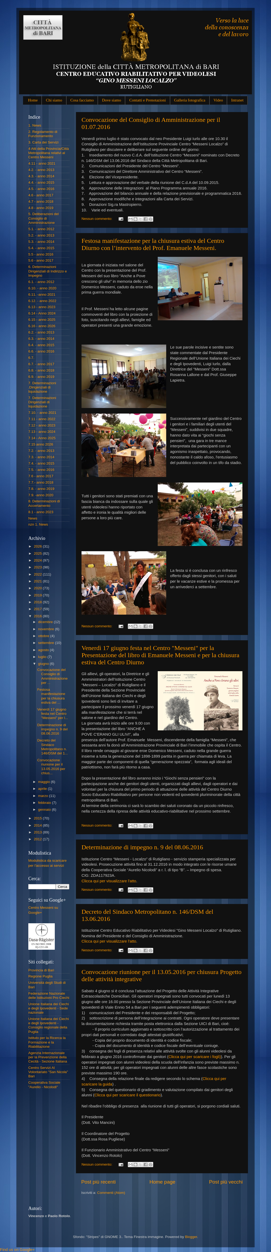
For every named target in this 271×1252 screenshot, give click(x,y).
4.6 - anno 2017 (40, 195)
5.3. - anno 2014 (41, 242)
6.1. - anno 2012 (41, 282)
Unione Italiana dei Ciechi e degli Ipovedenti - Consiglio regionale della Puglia (48, 1025)
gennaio (45, 810)
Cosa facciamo (82, 100)
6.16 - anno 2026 (41, 326)
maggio (44, 782)
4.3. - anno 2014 (41, 176)
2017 (38, 609)
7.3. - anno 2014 (41, 457)
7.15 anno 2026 (40, 444)
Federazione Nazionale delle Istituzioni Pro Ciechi (48, 995)
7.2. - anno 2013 (41, 451)
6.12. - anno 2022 (42, 301)
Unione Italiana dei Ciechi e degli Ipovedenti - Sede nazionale (48, 1008)
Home (33, 100)
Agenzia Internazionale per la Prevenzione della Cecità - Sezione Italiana (47, 1057)
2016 (38, 616)
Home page (162, 1182)
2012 (38, 839)
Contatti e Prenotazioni (147, 100)
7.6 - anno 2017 (40, 476)
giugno (44, 664)
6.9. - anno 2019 (41, 377)
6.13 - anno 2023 (41, 307)
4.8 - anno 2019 (40, 208)
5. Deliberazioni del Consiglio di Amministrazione (43, 218)
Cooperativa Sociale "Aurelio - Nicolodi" (44, 1085)
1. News (34, 125)
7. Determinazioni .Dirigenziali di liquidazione (42, 387)
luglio (42, 657)
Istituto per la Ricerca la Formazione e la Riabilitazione (47, 1042)
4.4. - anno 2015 (41, 182)
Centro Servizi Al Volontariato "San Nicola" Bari (48, 1072)
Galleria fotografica (189, 100)
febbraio (45, 803)
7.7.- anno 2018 (40, 482)
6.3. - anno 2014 (41, 339)
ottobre (44, 636)
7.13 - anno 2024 (41, 432)
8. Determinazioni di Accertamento (44, 503)
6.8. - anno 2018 (41, 370)
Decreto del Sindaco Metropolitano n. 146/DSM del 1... (52, 746)
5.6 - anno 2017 (40, 260)
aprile (43, 789)
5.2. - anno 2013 (41, 235)
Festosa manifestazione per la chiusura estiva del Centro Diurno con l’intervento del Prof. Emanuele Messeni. (153, 244)
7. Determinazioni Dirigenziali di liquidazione (42, 402)
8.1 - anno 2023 (40, 512)
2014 (38, 825)
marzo (43, 796)
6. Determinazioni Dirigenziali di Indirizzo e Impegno (47, 271)
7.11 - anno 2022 (41, 419)
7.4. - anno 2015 (41, 463)
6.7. (31, 358)
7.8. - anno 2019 (41, 489)
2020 (38, 588)
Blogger (191, 1237)
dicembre (46, 622)
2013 (38, 832)
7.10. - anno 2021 (42, 413)
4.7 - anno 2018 (40, 201)
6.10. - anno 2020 (42, 288)
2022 (38, 574)
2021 (38, 581)
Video (218, 100)
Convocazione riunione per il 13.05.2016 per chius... (51, 766)
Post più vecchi (226, 1182)
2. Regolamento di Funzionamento (42, 134)
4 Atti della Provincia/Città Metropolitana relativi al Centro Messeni (48, 153)
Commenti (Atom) (111, 1193)
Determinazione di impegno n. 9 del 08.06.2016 (142, 847)
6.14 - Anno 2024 (42, 313)
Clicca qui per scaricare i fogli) (194, 1057)
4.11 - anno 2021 (41, 163)
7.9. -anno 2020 (40, 495)
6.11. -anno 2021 (41, 294)
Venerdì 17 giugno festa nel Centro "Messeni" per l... (52, 713)
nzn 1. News (38, 524)
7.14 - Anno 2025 (42, 438)
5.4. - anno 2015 (41, 248)
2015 (38, 818)
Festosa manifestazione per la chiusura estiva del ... (51, 696)
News (32, 518)
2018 (38, 602)
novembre (46, 629)
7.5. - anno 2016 (41, 470)
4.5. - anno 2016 (41, 189)
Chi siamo (54, 100)
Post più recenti (98, 1182)
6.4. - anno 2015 (41, 345)
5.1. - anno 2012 (41, 229)
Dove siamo (111, 100)
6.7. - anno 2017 (41, 364)
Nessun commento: (97, 219)
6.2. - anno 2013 (41, 332)
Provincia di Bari (41, 970)
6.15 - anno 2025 (41, 320)
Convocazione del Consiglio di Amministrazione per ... (52, 676)
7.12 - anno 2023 (41, 425)
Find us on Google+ (17, 1249)
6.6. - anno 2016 (41, 351)
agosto (44, 650)
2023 (38, 567)
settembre (46, 643)
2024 (38, 560)
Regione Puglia (40, 976)
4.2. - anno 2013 (41, 170)
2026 (38, 546)
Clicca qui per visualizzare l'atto (109, 881)
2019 (38, 595)
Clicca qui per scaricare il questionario (127, 1095)
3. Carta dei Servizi (43, 142)
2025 (38, 553)
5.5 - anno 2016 (40, 254)
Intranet (237, 100)
